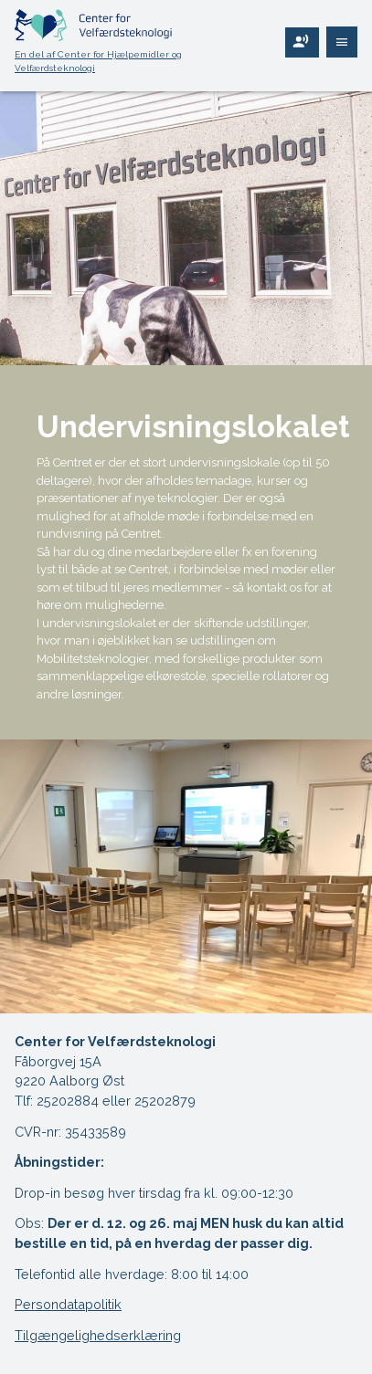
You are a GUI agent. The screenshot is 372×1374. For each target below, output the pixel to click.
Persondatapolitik (68, 1304)
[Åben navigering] (341, 42)
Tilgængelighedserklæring (98, 1335)
